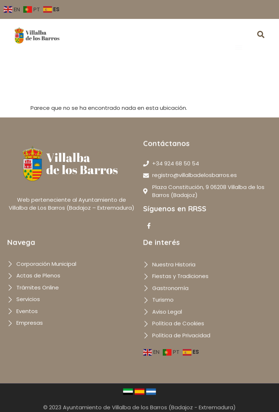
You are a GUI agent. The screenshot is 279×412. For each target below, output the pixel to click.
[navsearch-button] (261, 35)
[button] (238, 37)
